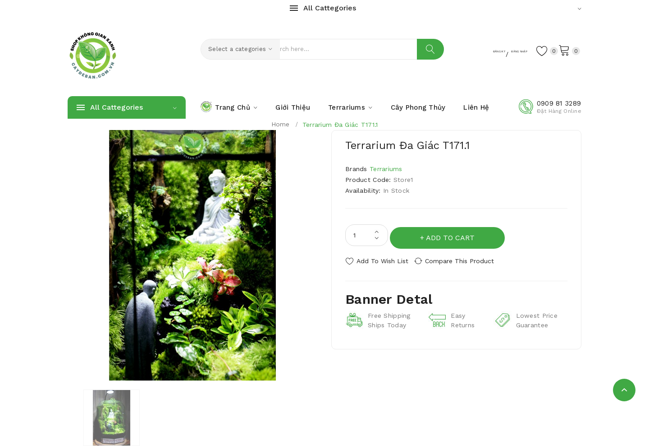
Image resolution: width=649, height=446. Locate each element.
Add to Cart (453, 235)
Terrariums (386, 168)
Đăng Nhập (500, 50)
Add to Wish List (382, 258)
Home (280, 124)
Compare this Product (466, 258)
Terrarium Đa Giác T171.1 (340, 124)
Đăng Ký (458, 50)
